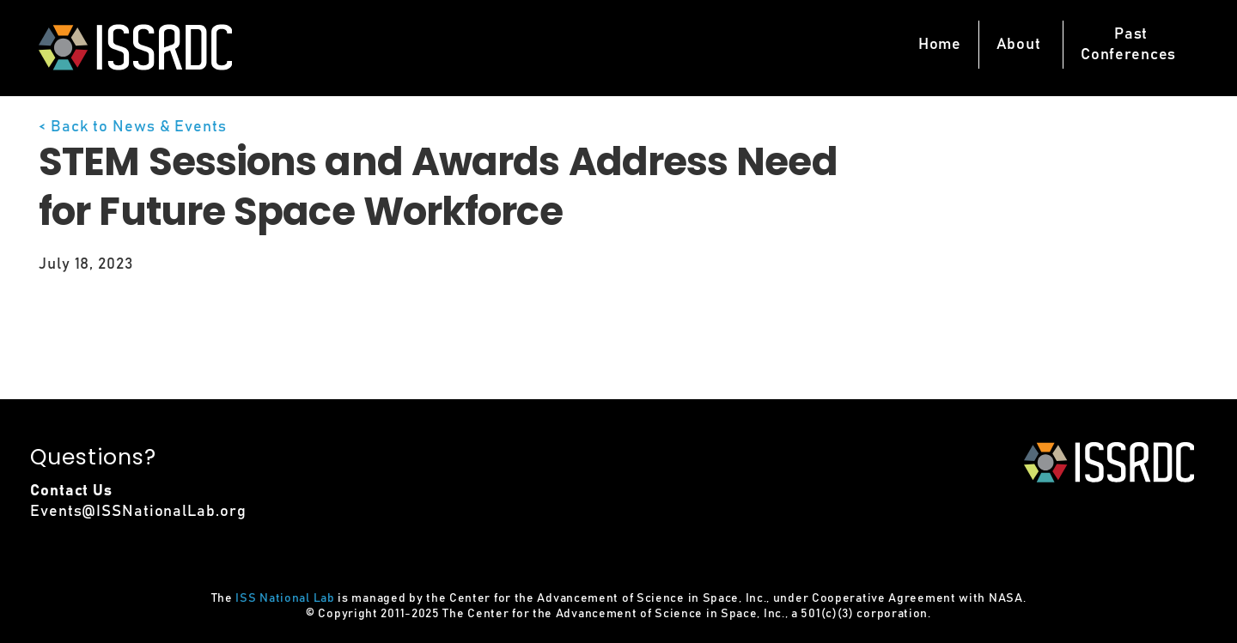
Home (939, 44)
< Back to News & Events (133, 127)
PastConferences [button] (1128, 45)
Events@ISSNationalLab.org (138, 511)
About (1018, 44)
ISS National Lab (284, 598)
